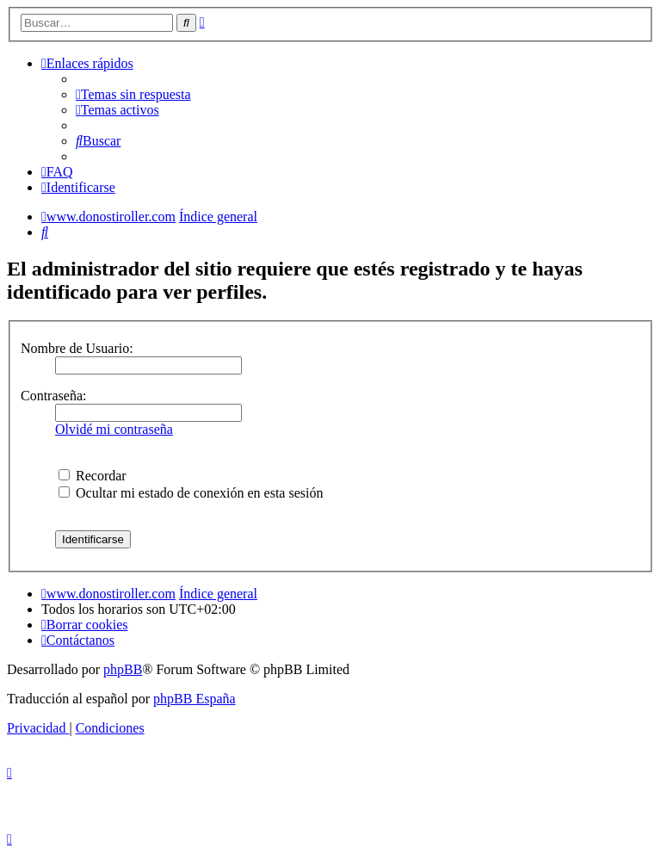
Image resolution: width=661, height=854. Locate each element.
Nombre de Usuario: (77, 348)
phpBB (122, 669)
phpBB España (194, 698)
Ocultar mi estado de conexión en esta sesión (191, 493)
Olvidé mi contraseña (114, 429)
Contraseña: (53, 395)
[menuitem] (133, 94)
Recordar (93, 475)
